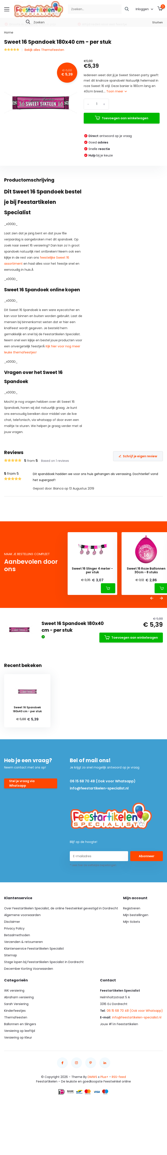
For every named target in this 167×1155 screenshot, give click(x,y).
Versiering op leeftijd (19, 1031)
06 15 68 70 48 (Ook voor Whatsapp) (102, 781)
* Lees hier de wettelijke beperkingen (93, 865)
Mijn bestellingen (135, 915)
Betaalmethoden (17, 935)
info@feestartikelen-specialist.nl (99, 788)
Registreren (131, 908)
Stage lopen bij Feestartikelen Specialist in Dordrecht (44, 962)
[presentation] (151, 598)
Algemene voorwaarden (22, 915)
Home (8, 32)
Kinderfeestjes (15, 1010)
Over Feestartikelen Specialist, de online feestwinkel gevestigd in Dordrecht (61, 908)
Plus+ (104, 1077)
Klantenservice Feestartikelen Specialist (34, 948)
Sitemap (10, 955)
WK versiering (14, 990)
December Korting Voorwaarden (28, 969)
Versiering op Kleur (18, 1037)
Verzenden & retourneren (23, 942)
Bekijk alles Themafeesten (44, 50)
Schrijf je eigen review (138, 456)
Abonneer (146, 856)
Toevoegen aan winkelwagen (121, 118)
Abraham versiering (19, 997)
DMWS (92, 1077)
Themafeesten (15, 1017)
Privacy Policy (14, 928)
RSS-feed (119, 1077)
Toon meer (116, 91)
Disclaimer (12, 922)
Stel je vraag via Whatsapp (22, 783)
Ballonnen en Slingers (20, 1024)
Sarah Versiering (16, 1004)
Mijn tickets (131, 922)
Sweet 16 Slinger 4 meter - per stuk (92, 570)
